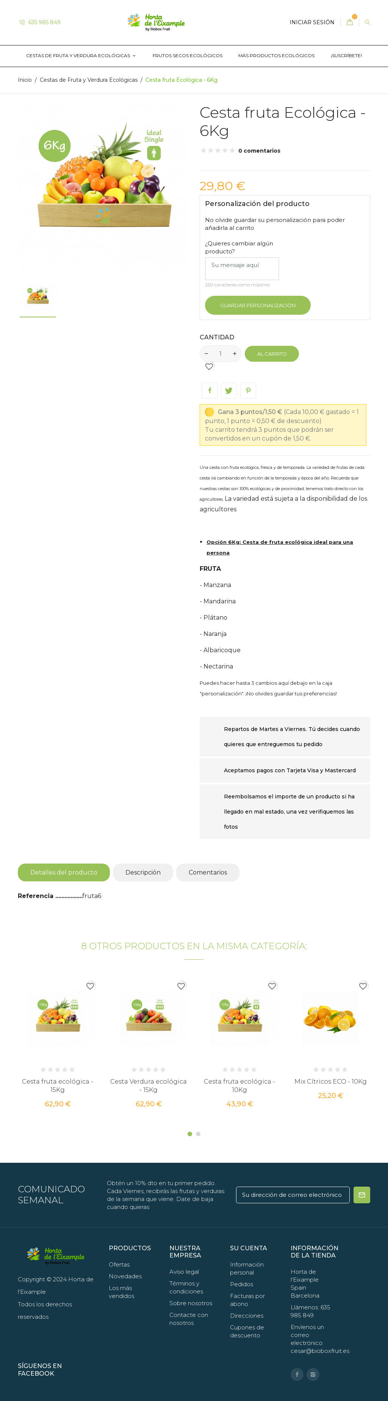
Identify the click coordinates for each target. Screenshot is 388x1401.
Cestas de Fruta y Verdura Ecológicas (78, 55)
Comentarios (208, 872)
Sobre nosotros (190, 1303)
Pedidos (241, 1284)
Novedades (125, 1276)
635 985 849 (40, 22)
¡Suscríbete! (346, 55)
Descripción (143, 872)
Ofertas (119, 1264)
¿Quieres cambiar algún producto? (239, 247)
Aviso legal (184, 1271)
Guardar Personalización (258, 305)
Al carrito (272, 354)
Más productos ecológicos (276, 55)
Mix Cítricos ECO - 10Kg (330, 1081)
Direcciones (246, 1315)
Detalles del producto (63, 872)
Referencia (36, 896)
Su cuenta (248, 1248)
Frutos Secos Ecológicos (187, 55)
